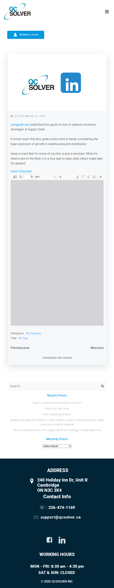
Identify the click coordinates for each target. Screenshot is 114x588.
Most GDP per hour (57, 408)
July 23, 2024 (37, 116)
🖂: (36, 517)
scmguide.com (20, 124)
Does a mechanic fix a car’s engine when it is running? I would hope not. (57, 430)
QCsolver (19, 116)
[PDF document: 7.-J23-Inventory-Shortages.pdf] (57, 250)
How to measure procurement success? (57, 402)
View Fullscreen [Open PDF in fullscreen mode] (21, 171)
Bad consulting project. (57, 414)
